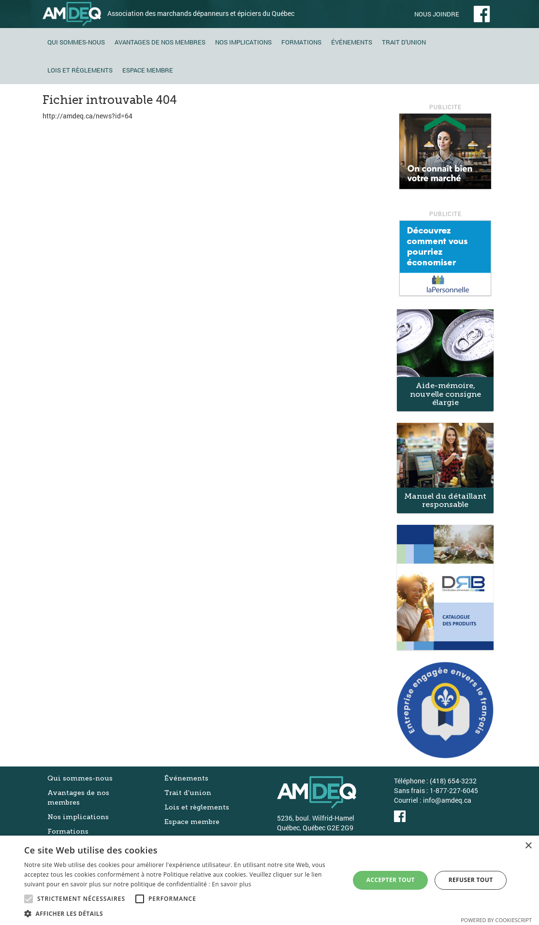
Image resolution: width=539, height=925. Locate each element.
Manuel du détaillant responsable (445, 500)
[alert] (269, 880)
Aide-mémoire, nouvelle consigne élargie (445, 394)
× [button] (528, 846)
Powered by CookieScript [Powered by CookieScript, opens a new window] (496, 920)
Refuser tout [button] (471, 880)
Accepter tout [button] (390, 880)
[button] (182, 913)
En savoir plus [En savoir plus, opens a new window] (231, 884)
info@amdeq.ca (447, 800)
